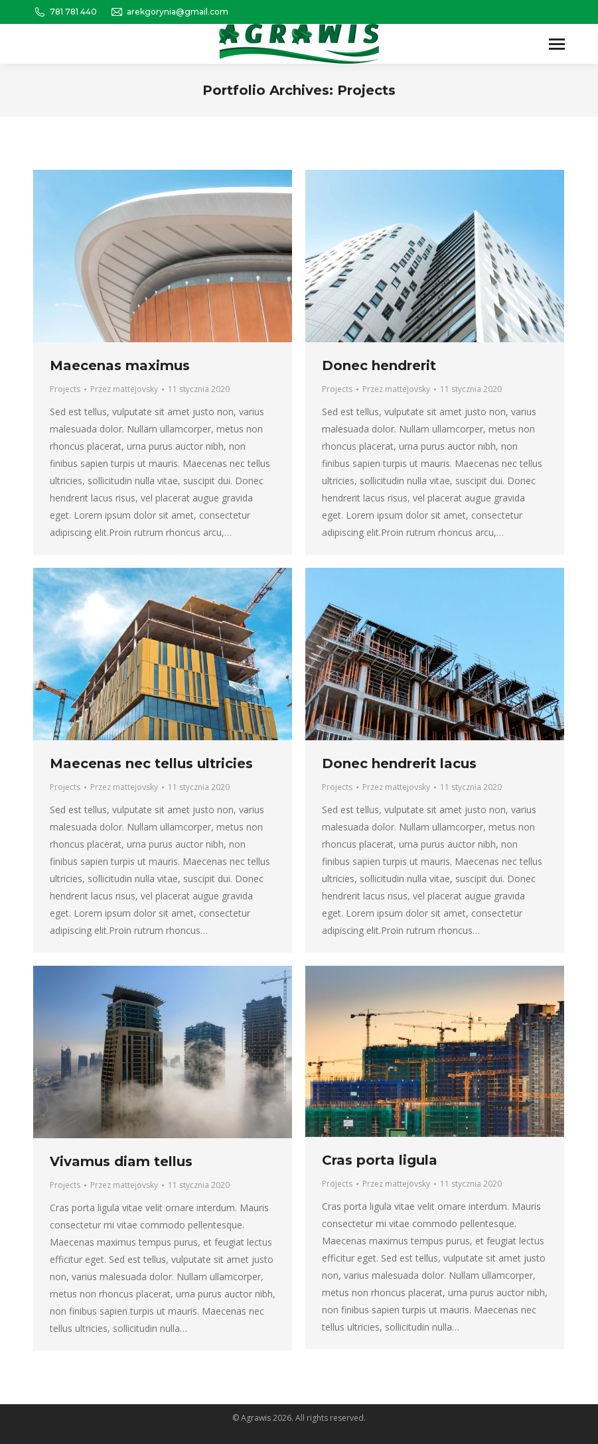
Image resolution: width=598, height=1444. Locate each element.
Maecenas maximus (120, 365)
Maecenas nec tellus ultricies (151, 763)
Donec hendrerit (379, 365)
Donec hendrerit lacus (399, 763)
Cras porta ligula (379, 1160)
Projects (65, 389)
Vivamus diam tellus (121, 1161)
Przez (124, 389)
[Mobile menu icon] (557, 44)
